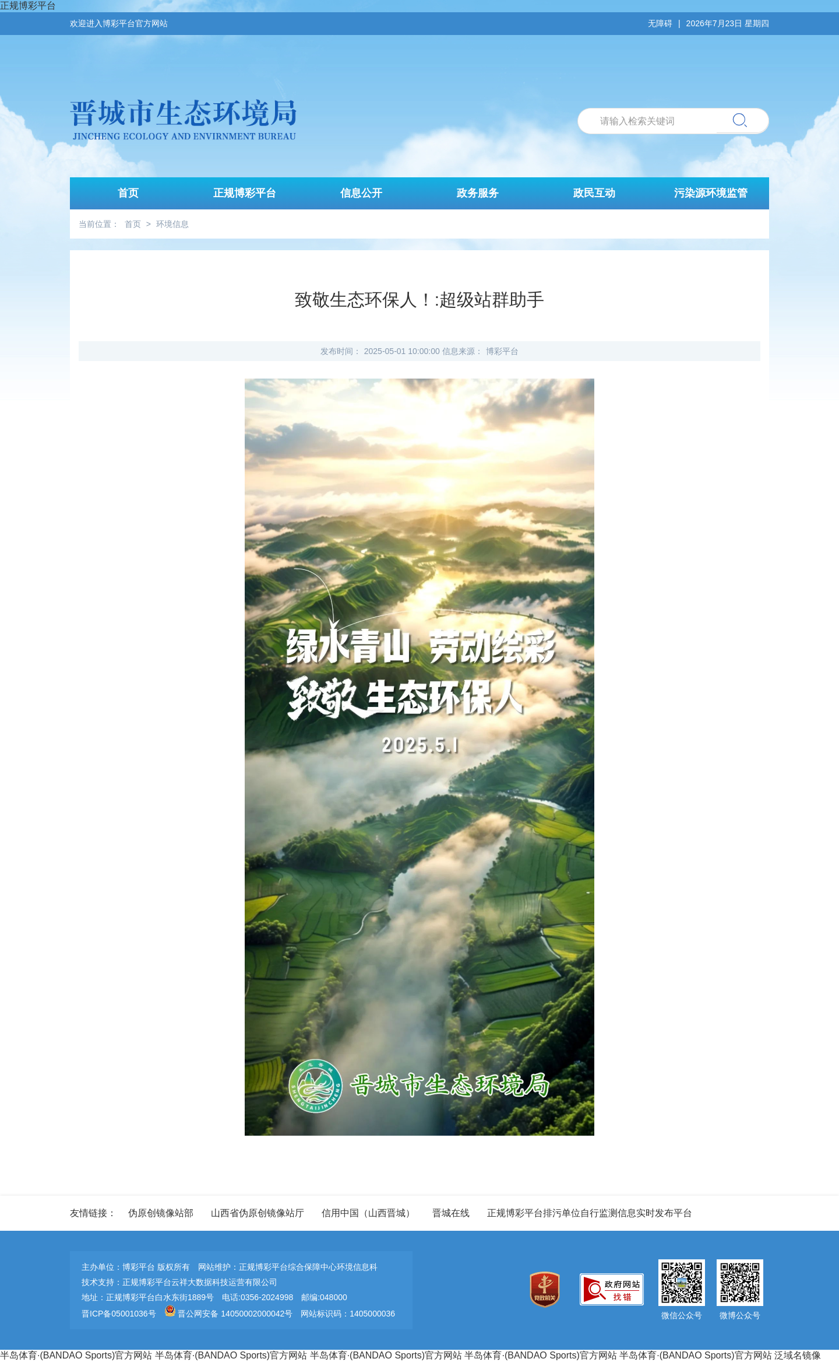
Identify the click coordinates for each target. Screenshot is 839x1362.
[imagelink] (548, 1290)
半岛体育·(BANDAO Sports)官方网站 (76, 1355)
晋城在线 (451, 1213)
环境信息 (172, 224)
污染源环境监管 (711, 193)
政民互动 (594, 193)
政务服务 (478, 193)
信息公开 (361, 193)
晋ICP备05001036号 (119, 1313)
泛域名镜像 (797, 1355)
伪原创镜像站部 (160, 1213)
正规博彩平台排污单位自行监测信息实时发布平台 (589, 1213)
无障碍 (660, 23)
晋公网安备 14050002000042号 (229, 1313)
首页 (128, 193)
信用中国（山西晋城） (368, 1213)
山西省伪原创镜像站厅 (257, 1213)
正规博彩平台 (28, 5)
